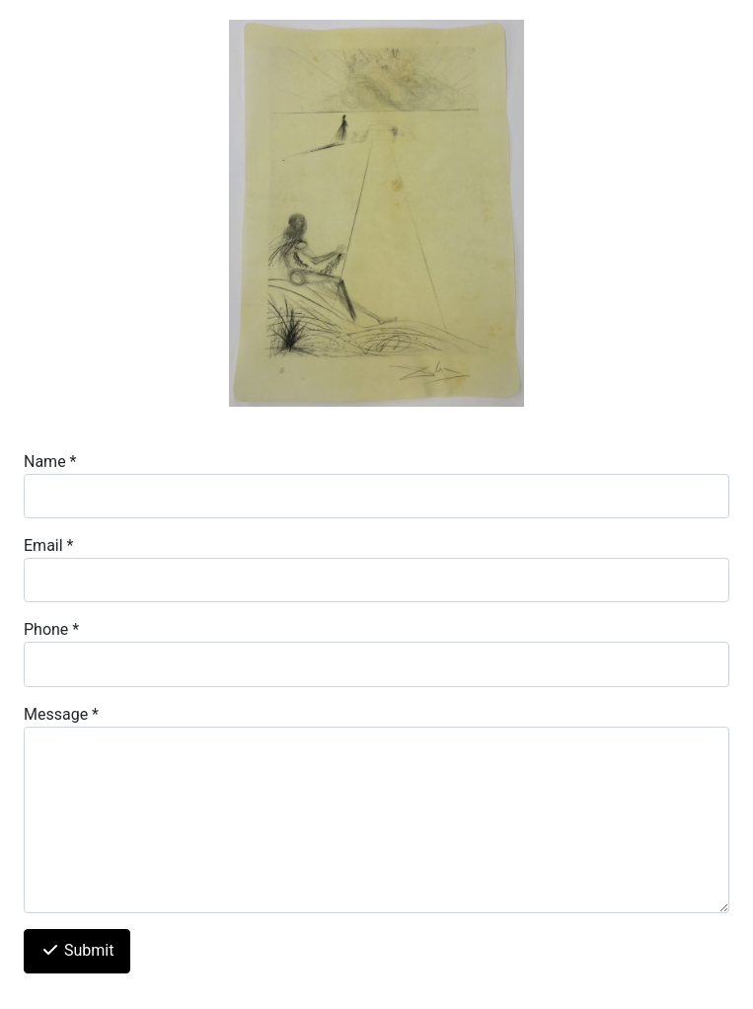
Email (48, 545)
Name (50, 461)
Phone (51, 629)
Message (61, 714)
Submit (76, 950)
